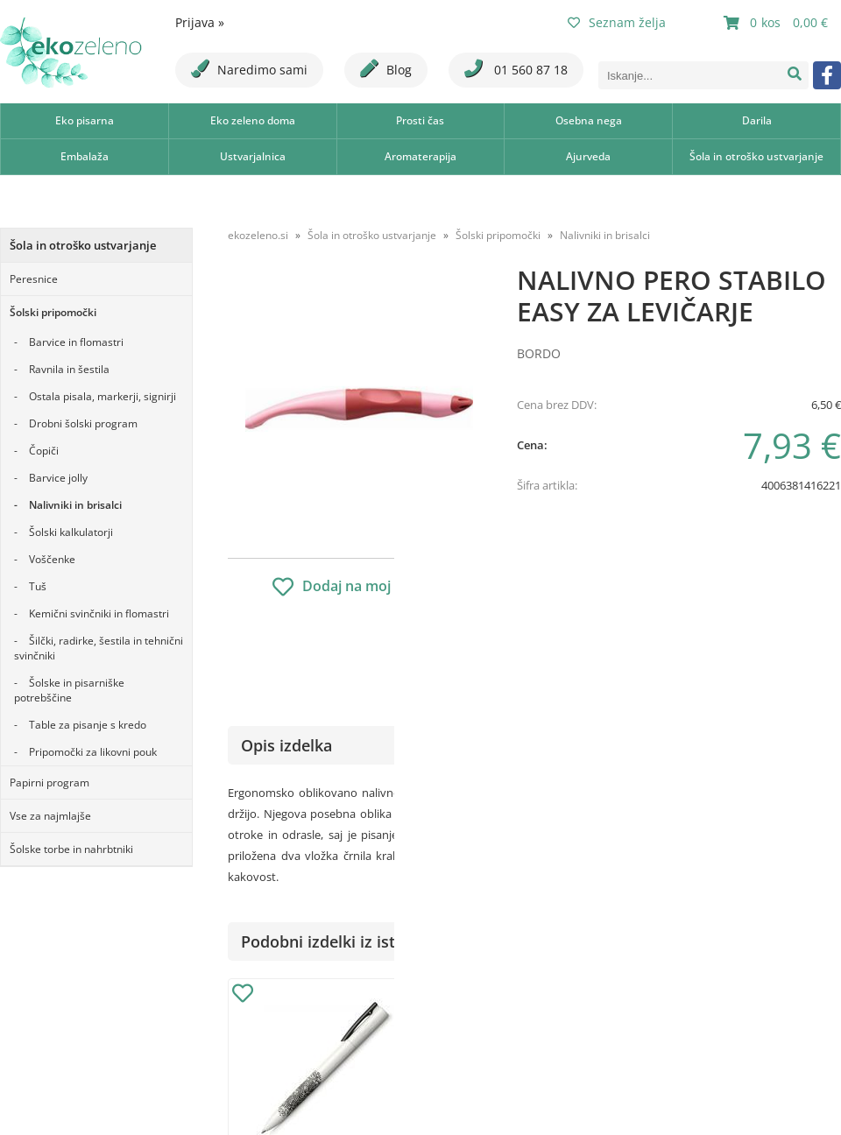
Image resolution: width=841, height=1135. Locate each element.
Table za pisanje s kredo (87, 724)
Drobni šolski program (83, 423)
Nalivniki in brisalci (75, 504)
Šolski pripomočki (53, 312)
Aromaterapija (420, 156)
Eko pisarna (84, 120)
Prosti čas (420, 120)
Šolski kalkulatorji (71, 532)
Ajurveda (588, 156)
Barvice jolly (58, 477)
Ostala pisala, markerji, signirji (102, 396)
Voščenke (52, 559)
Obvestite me (569, 588)
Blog (386, 69)
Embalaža (84, 156)
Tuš (37, 586)
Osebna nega (588, 120)
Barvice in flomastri (76, 342)
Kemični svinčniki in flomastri (99, 613)
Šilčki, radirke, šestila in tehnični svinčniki (98, 648)
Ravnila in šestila (69, 369)
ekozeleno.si (258, 235)
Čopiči (44, 450)
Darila (757, 120)
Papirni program (49, 782)
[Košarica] (778, 23)
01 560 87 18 (516, 69)
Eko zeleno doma (252, 120)
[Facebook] (827, 75)
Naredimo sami (249, 69)
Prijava (199, 22)
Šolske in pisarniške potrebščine (69, 690)
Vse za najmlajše (50, 815)
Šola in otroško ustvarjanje (756, 156)
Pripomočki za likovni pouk (93, 751)
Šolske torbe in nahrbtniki (71, 849)
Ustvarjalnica (253, 156)
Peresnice (34, 278)
